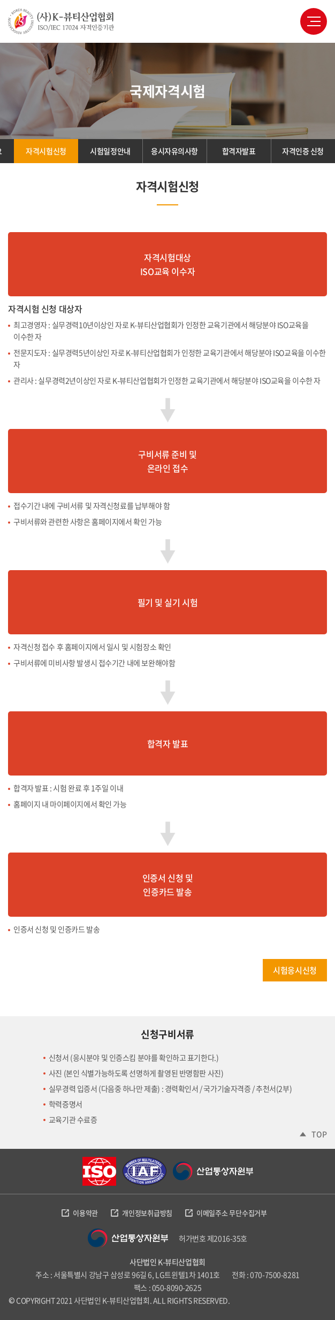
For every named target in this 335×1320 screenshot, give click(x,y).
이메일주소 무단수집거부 (231, 1213)
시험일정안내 (110, 150)
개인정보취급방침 (147, 1213)
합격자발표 (239, 150)
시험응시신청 (294, 970)
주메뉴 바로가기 (0, 0)
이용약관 (85, 1213)
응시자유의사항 (174, 150)
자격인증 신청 (303, 150)
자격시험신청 (46, 150)
